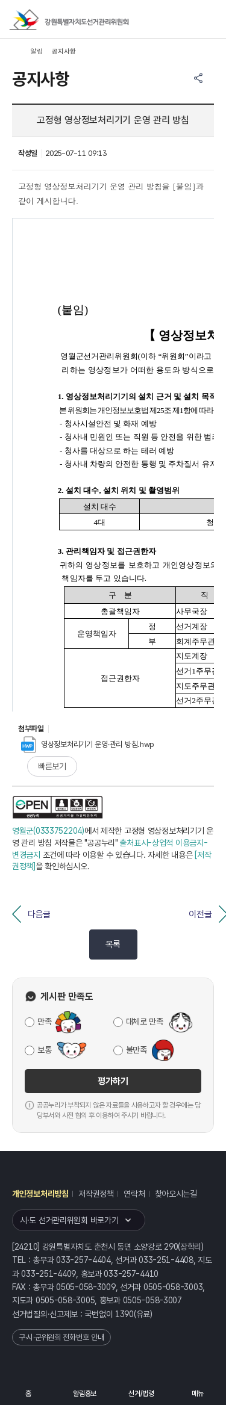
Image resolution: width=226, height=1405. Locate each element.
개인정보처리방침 (40, 1194)
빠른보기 (52, 766)
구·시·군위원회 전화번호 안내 (61, 1337)
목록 (113, 944)
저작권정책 (96, 1194)
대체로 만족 (144, 1021)
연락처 (134, 1194)
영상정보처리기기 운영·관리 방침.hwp (87, 744)
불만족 (136, 1050)
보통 (44, 1050)
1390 (124, 1314)
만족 (44, 1021)
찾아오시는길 (176, 1194)
